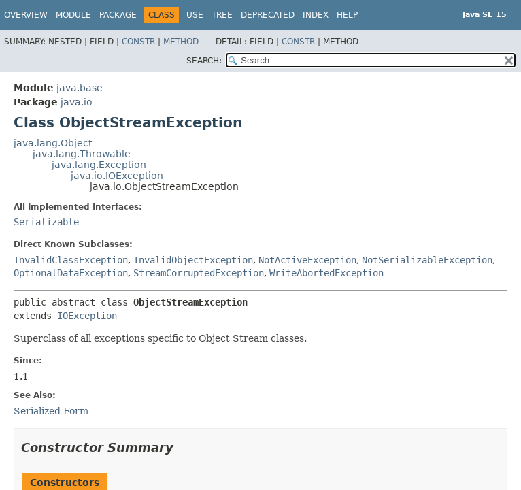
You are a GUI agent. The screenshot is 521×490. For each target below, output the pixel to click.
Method (181, 41)
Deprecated (268, 15)
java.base (79, 87)
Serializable (46, 221)
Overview (26, 15)
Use (194, 15)
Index (316, 15)
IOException (87, 315)
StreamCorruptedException (198, 272)
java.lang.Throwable (82, 153)
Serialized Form (51, 411)
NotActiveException (307, 260)
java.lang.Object (53, 142)
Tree (222, 15)
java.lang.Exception (99, 164)
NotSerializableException (427, 260)
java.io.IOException (117, 175)
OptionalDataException (71, 272)
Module (73, 15)
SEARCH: (204, 60)
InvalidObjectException (193, 260)
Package (118, 15)
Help (347, 15)
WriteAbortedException (326, 272)
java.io (77, 102)
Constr (138, 41)
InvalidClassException (71, 260)
